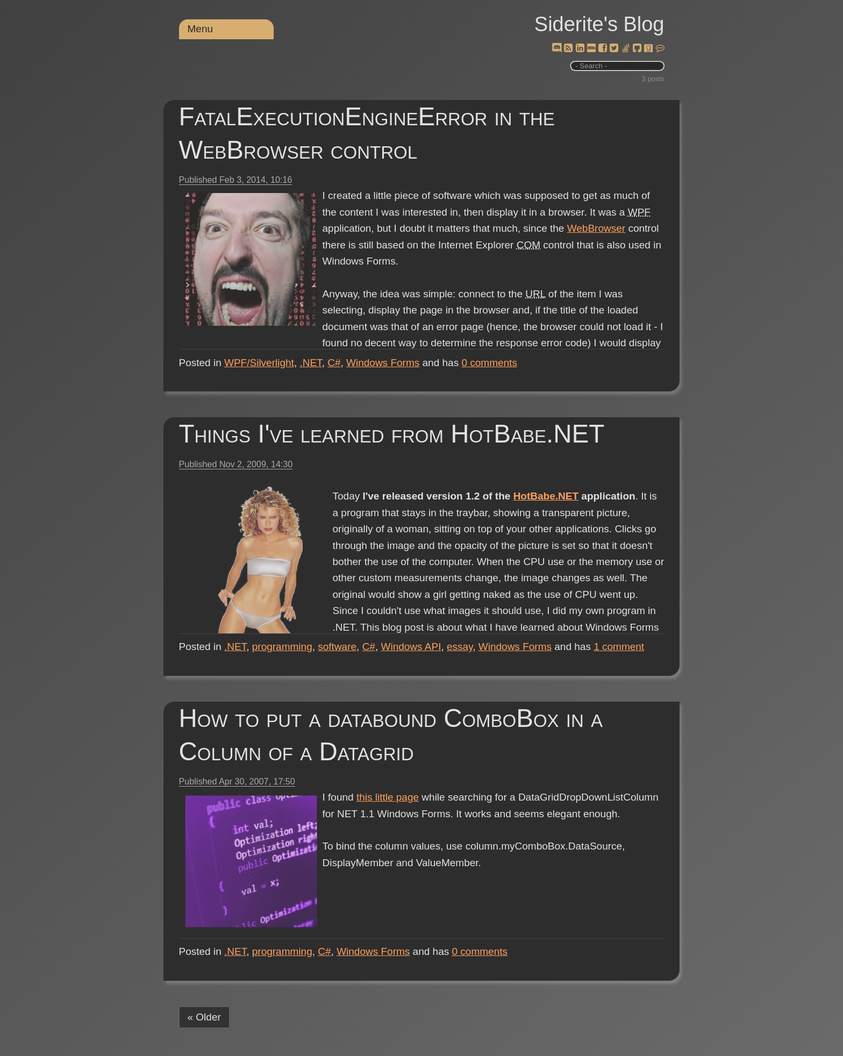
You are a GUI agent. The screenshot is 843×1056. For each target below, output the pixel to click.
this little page (387, 797)
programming (282, 646)
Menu (200, 28)
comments (489, 362)
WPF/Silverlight (259, 362)
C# (333, 362)
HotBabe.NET (545, 496)
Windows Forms (382, 362)
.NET (310, 362)
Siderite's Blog (599, 24)
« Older (204, 1017)
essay (460, 646)
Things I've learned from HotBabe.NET (392, 433)
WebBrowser (596, 228)
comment (619, 646)
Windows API (411, 646)
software (337, 646)
